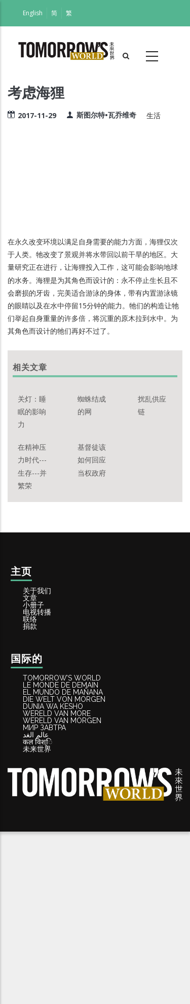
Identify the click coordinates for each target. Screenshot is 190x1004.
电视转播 (45, 647)
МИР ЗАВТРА (54, 864)
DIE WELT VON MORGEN (76, 796)
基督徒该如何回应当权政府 (92, 459)
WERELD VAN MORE (68, 830)
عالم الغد (45, 882)
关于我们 (45, 596)
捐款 (38, 682)
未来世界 (45, 916)
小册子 (41, 630)
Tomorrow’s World (73, 744)
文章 (38, 613)
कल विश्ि (46, 899)
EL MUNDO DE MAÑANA (75, 778)
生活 (153, 115)
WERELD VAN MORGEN (74, 847)
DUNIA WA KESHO (64, 813)
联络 (38, 665)
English (33, 13)
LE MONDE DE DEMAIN (72, 761)
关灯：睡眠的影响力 (32, 411)
